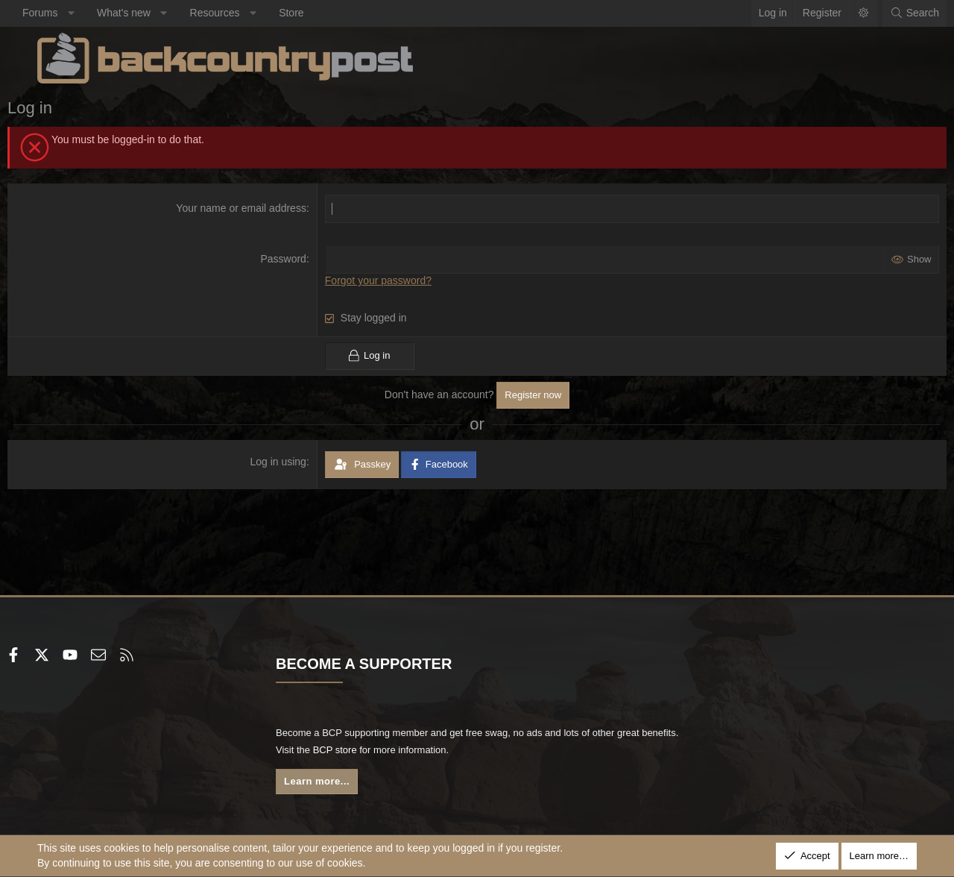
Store (321, 13)
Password (293, 259)
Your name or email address (251, 208)
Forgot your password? (388, 280)
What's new (153, 13)
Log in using (288, 461)
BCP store (427, 749)
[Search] (885, 13)
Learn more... (335, 782)
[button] (100, 13)
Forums (69, 13)
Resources (245, 13)
